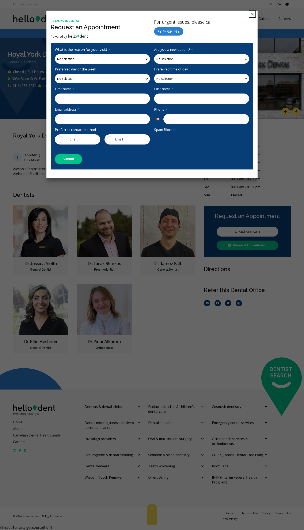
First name (64, 89)
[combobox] (158, 119)
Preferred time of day (171, 69)
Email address (67, 109)
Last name (163, 89)
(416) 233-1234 (168, 31)
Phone (160, 109)
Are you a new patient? (173, 49)
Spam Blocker (165, 129)
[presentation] (186, 142)
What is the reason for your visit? (82, 49)
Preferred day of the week (75, 69)
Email (115, 139)
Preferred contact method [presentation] (75, 129)
